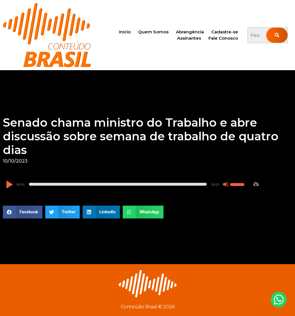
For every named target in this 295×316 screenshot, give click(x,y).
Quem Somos (153, 32)
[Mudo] (225, 184)
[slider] (118, 184)
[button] (22, 212)
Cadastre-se (224, 32)
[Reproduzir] (9, 185)
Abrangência (190, 32)
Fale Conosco (223, 38)
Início (125, 32)
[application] (126, 184)
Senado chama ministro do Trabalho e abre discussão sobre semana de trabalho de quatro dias (140, 136)
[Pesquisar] (277, 35)
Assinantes (189, 38)
